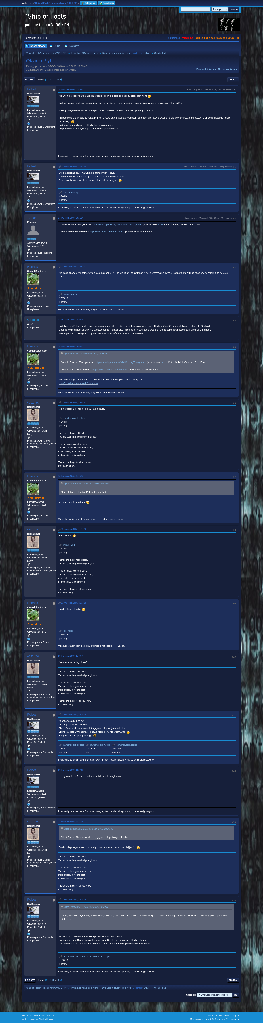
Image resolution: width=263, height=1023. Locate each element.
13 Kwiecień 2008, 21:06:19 (70, 476)
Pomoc (210, 1015)
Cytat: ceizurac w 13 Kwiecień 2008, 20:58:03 (86, 483)
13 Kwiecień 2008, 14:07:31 (73, 267)
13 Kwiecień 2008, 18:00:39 (70, 346)
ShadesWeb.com (46, 1019)
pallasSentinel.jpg (69, 192)
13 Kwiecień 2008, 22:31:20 (70, 821)
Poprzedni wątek (206, 69)
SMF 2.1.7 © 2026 (30, 1015)
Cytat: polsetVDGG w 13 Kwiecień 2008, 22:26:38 (88, 829)
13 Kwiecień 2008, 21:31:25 (73, 603)
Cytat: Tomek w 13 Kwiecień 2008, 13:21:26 (85, 354)
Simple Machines (46, 1015)
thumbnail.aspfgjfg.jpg (71, 745)
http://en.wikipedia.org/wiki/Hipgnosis (78, 383)
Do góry (30, 980)
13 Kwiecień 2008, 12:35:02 (70, 89)
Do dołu (30, 80)
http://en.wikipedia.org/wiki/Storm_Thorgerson (117, 224)
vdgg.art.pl (188, 38)
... (55, 79)
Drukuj (233, 80)
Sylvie (147, 53)
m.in (160, 224)
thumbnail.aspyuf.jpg (98, 745)
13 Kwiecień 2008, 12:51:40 (73, 166)
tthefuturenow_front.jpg (72, 418)
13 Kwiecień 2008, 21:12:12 (73, 529)
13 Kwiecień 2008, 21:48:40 (70, 656)
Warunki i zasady (222, 1015)
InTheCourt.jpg (68, 294)
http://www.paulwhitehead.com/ (106, 231)
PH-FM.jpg (66, 631)
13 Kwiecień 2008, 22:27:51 (70, 770)
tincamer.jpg (67, 545)
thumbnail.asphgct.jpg (124, 745)
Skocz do (190, 995)
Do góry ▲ (236, 1015)
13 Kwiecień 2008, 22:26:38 (73, 714)
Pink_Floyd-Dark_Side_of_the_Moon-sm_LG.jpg (84, 956)
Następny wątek (227, 69)
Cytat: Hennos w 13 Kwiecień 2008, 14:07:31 (86, 907)
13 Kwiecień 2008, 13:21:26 (70, 218)
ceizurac (33, 402)
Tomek (31, 218)
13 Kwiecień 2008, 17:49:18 (70, 320)
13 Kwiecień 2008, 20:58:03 (73, 402)
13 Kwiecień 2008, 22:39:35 (73, 899)
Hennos (32, 266)
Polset (31, 89)
